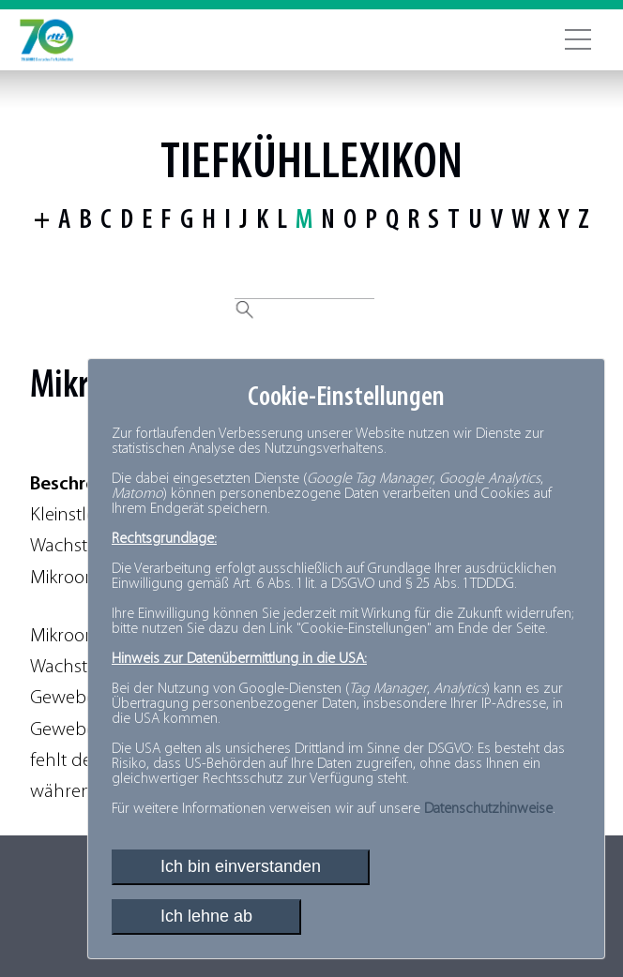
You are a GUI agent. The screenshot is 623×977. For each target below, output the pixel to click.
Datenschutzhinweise (488, 809)
